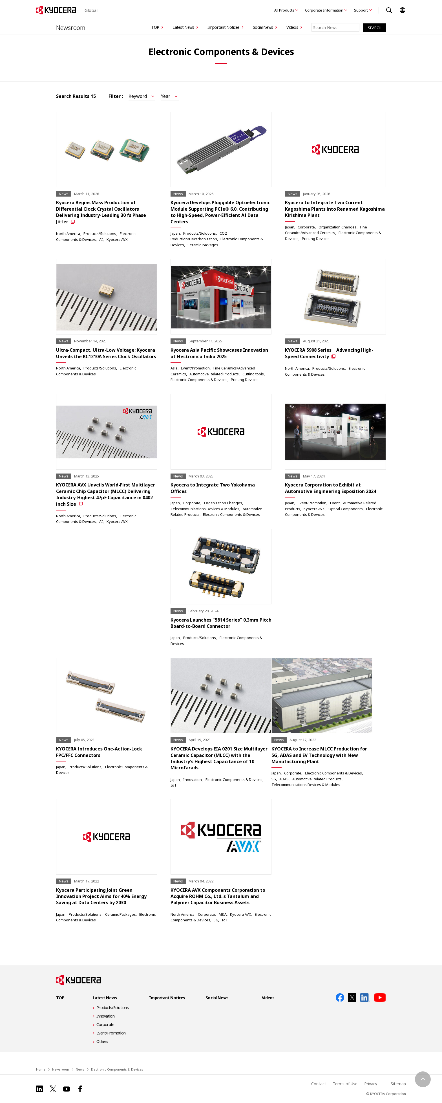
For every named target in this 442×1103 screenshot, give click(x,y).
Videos (292, 27)
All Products (284, 10)
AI (101, 239)
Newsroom (70, 27)
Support (361, 10)
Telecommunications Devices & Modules (205, 508)
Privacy (370, 1083)
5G (273, 778)
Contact (318, 1083)
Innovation (192, 779)
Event (335, 502)
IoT (174, 785)
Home (40, 1069)
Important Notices (223, 27)
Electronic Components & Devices (199, 379)
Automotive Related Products (214, 374)
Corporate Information (324, 10)
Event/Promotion (195, 368)
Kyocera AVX (117, 239)
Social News (263, 27)
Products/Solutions (99, 233)
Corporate (306, 227)
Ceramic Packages (202, 244)
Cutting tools (253, 374)
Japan (175, 233)
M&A (223, 914)
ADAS (284, 778)
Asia (174, 368)
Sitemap (398, 1083)
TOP (155, 27)
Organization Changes (338, 227)
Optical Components (345, 508)
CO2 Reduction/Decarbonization (199, 236)
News (80, 1069)
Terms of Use (345, 1083)
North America (68, 233)
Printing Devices (316, 238)
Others (102, 1041)
